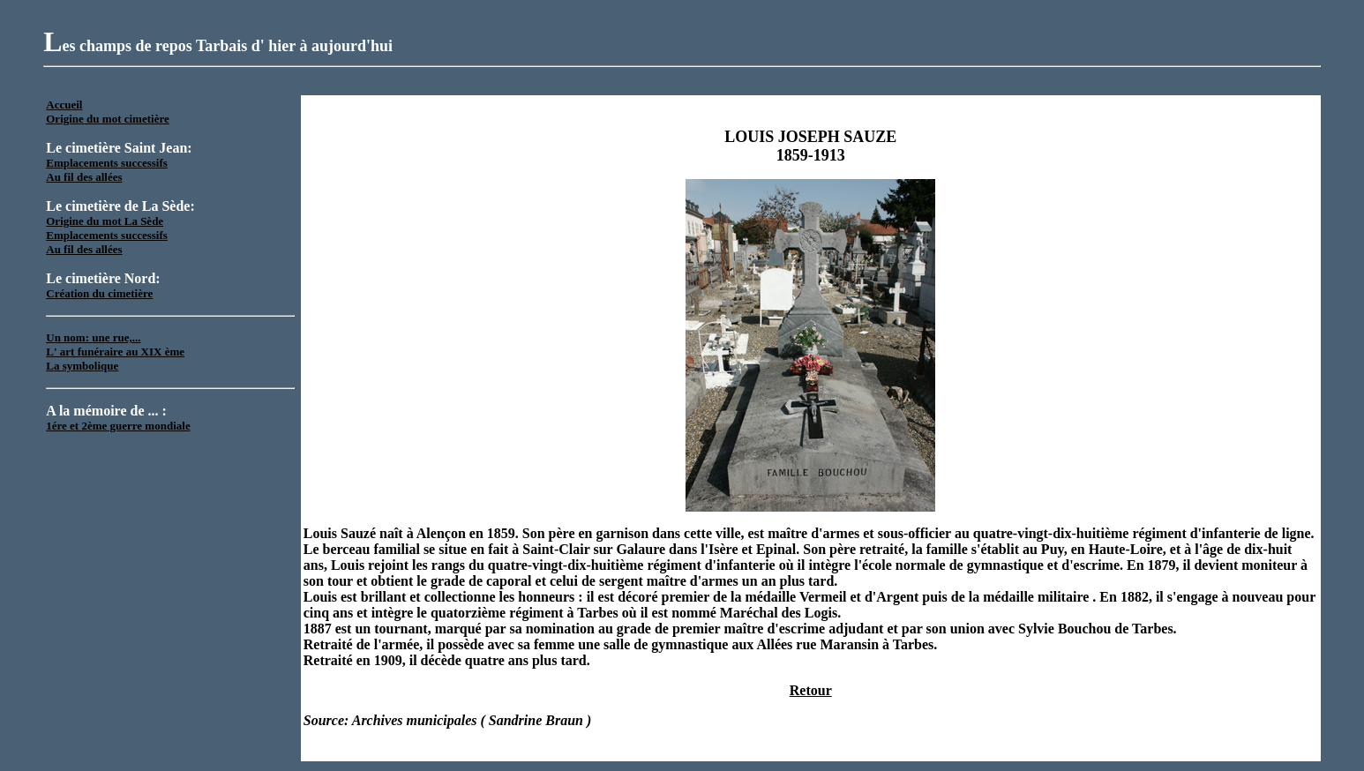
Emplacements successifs (107, 162)
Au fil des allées (84, 176)
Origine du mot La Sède (104, 221)
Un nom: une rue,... (93, 337)
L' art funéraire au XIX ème (115, 351)
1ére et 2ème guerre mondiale (118, 425)
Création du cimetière (99, 293)
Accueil (64, 104)
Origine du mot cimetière (107, 118)
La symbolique (82, 365)
